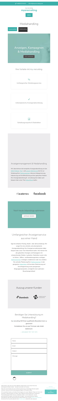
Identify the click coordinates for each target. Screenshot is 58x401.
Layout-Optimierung (32, 171)
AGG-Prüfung (15, 171)
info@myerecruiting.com (36, 3)
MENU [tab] (29, 15)
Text (21, 171)
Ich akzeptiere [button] (51, 392)
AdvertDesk (29, 180)
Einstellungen (22, 399)
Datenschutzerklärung (36, 398)
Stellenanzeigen (25, 173)
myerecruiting (29, 10)
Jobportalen (23, 264)
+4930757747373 (20, 3)
